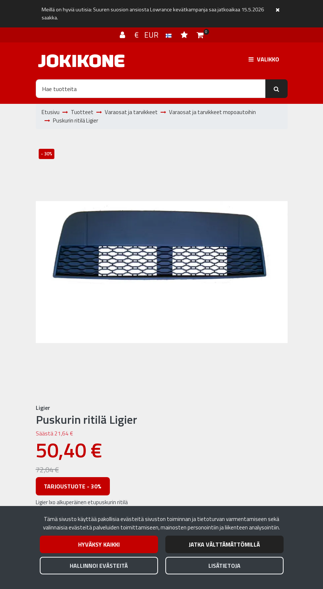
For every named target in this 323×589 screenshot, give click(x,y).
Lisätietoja (224, 565)
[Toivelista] (185, 35)
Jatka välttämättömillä (224, 544)
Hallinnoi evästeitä (99, 565)
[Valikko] (264, 59)
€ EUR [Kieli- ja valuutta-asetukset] (153, 35)
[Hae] (151, 88)
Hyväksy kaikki (99, 544)
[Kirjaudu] (123, 35)
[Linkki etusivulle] (81, 61)
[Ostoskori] (200, 35)
